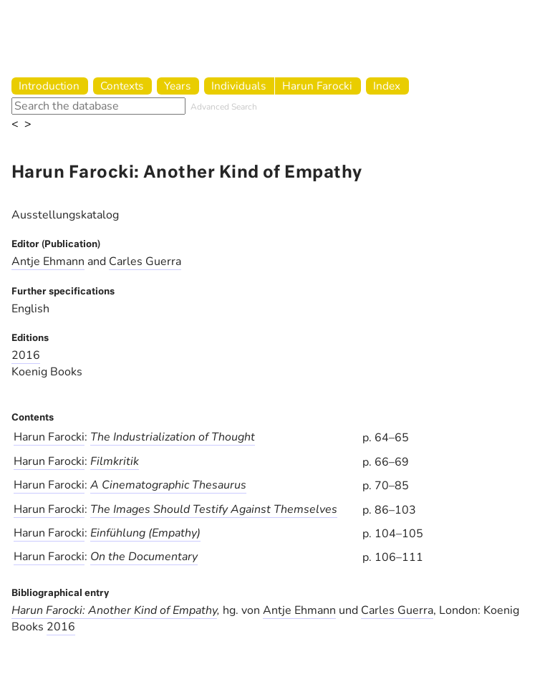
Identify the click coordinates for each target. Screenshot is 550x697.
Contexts (121, 85)
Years (177, 85)
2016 (25, 355)
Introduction (49, 85)
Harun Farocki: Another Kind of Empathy (114, 610)
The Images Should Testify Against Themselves (213, 509)
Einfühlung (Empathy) (145, 533)
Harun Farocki (317, 85)
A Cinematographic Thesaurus (168, 485)
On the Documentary (144, 556)
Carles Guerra (145, 261)
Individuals (238, 85)
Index (386, 85)
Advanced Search (223, 106)
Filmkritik (114, 461)
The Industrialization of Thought (172, 437)
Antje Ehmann (48, 261)
